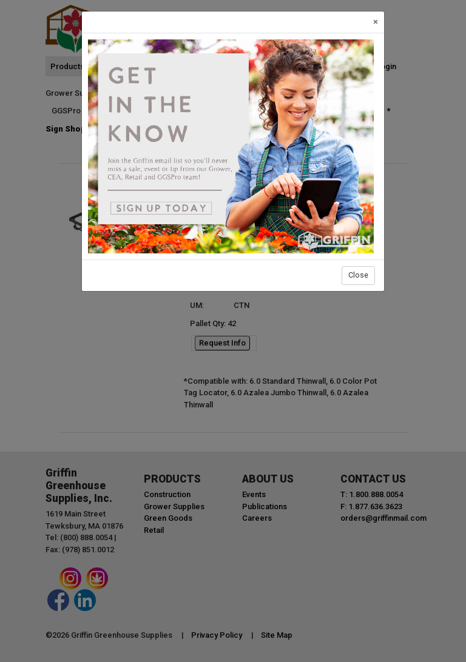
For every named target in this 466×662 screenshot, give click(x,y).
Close (358, 274)
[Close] (375, 22)
